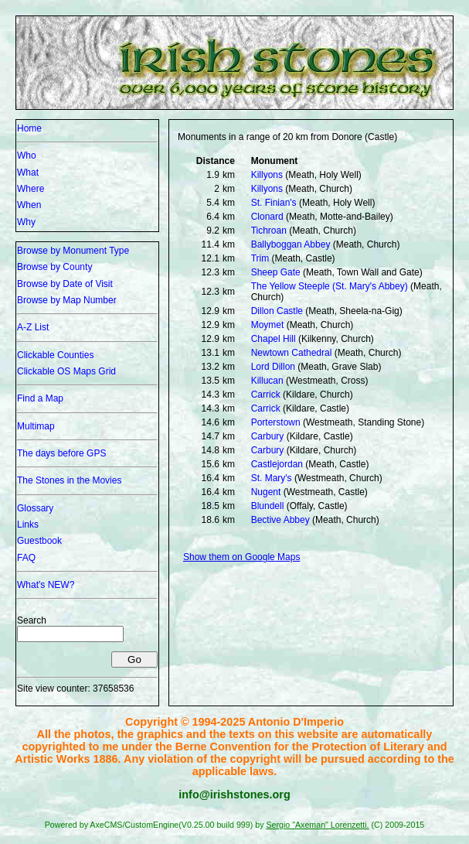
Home (29, 128)
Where (30, 188)
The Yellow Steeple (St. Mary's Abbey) (329, 286)
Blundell (267, 506)
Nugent (266, 492)
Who (26, 155)
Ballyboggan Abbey (291, 244)
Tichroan (269, 230)
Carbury (267, 436)
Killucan (267, 380)
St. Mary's (271, 478)
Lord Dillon (273, 366)
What (28, 172)
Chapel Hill (273, 338)
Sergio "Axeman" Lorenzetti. (317, 824)
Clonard (267, 216)
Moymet (267, 324)
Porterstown (276, 422)
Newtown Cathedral (291, 352)
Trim (260, 258)
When (29, 205)
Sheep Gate (276, 272)
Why (26, 222)
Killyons (267, 174)
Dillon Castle (277, 311)
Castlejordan (277, 464)
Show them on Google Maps (241, 557)
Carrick (265, 394)
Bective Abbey (280, 519)
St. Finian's (274, 202)
